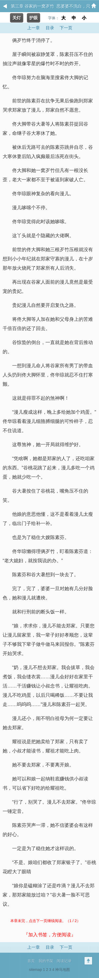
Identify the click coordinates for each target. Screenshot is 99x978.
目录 (50, 28)
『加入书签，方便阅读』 (49, 934)
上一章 (33, 28)
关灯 (16, 18)
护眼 (33, 18)
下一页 (66, 28)
